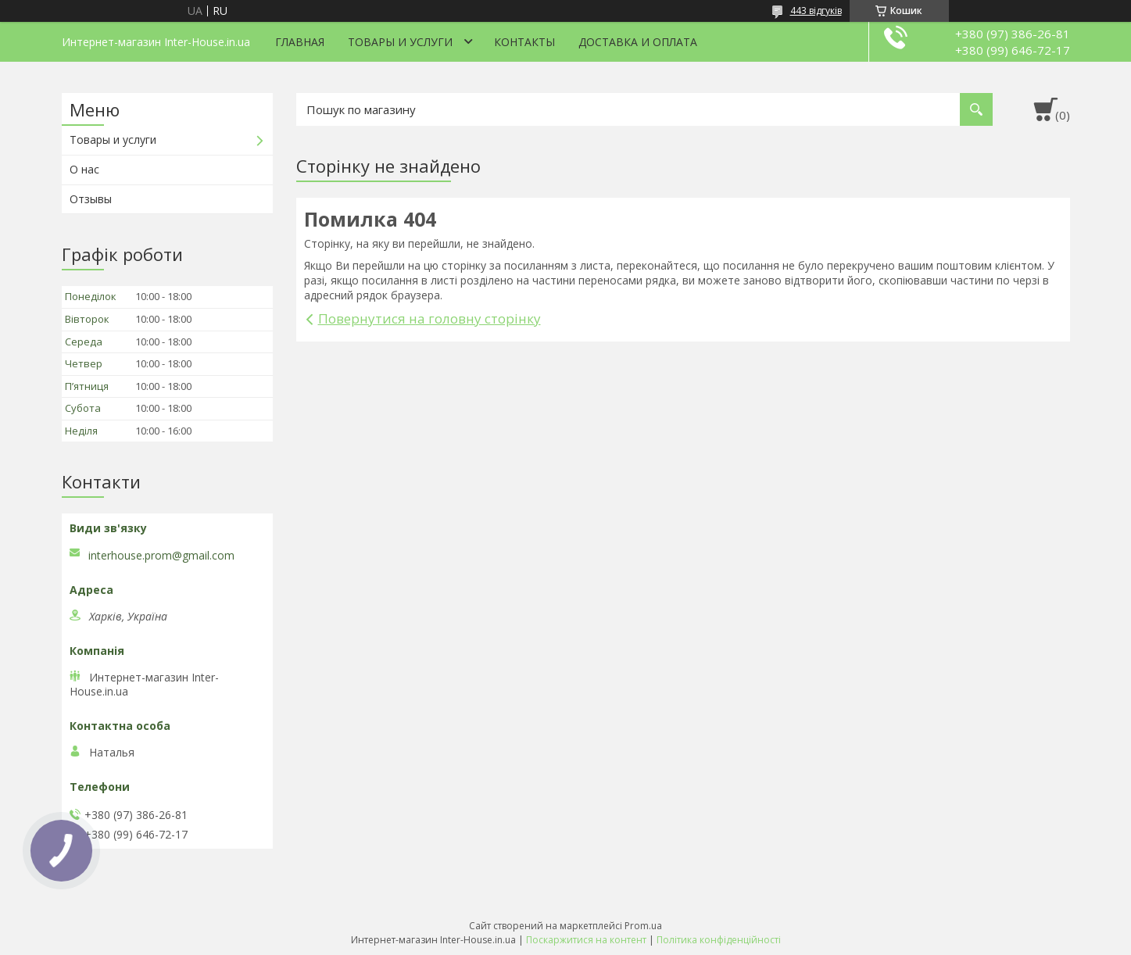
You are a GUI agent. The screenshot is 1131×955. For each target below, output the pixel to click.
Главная (299, 41)
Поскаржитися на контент (586, 939)
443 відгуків (816, 10)
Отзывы (91, 198)
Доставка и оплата (637, 41)
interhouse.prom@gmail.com (161, 556)
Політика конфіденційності (719, 939)
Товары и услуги (400, 41)
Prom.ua (643, 925)
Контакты (524, 41)
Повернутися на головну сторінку (429, 318)
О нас (84, 169)
